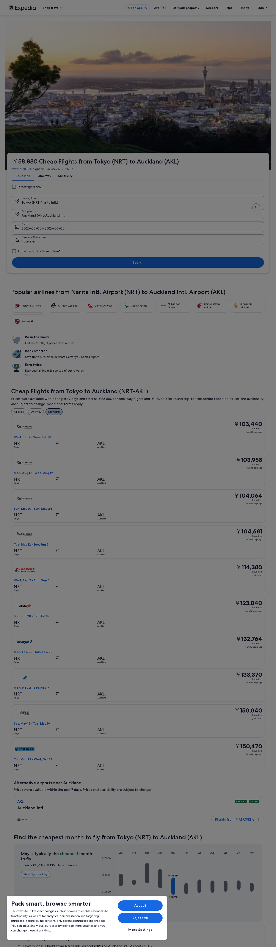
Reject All (140, 918)
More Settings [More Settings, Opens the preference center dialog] (140, 930)
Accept (140, 905)
